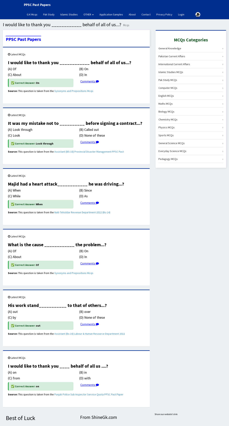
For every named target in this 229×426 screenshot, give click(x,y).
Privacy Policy (164, 14)
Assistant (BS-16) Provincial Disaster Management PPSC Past (89, 151)
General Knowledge (190, 48)
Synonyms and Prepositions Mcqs (73, 91)
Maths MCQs (190, 104)
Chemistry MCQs (190, 119)
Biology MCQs (190, 111)
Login (181, 14)
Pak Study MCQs (190, 80)
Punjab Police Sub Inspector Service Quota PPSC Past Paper (88, 394)
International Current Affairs (190, 64)
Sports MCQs (190, 135)
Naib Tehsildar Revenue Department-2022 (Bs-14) (82, 212)
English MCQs (190, 96)
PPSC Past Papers (23, 39)
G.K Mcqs (33, 14)
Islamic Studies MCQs (190, 72)
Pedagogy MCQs (190, 159)
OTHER (88, 14)
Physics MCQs (190, 127)
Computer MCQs (190, 88)
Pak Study (49, 14)
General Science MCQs (190, 143)
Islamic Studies (69, 14)
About (132, 14)
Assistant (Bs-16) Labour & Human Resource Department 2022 (89, 333)
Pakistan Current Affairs (190, 56)
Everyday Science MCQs (190, 151)
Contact (146, 14)
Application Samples (111, 14)
